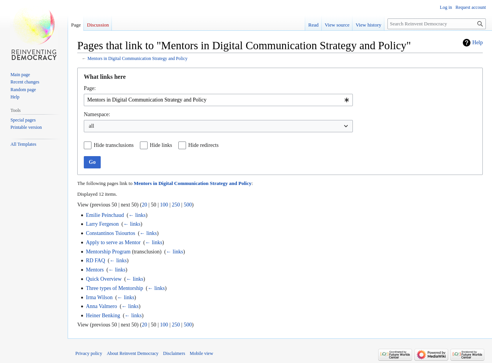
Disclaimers (174, 353)
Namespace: (97, 114)
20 (144, 205)
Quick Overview (103, 279)
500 (188, 205)
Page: (90, 88)
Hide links (161, 145)
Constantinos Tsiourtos (110, 233)
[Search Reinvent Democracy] (436, 23)
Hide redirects (203, 145)
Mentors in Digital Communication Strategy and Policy (137, 58)
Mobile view (201, 353)
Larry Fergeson (102, 224)
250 (176, 205)
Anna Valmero (101, 306)
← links (137, 215)
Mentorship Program (108, 252)
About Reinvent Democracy (133, 353)
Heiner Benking (103, 315)
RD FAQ (95, 260)
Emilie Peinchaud (105, 215)
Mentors (95, 270)
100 (164, 205)
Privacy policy (88, 353)
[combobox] (218, 100)
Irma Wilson (99, 297)
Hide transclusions (114, 145)
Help (477, 42)
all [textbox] (91, 126)
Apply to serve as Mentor (113, 242)
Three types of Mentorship (114, 288)
